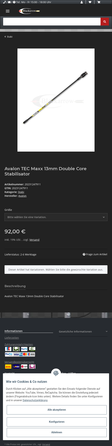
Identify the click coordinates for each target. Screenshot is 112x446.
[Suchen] (52, 22)
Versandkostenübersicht (19, 362)
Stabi (21, 192)
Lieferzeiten (12, 337)
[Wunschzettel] (90, 2)
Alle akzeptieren (56, 409)
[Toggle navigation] (7, 11)
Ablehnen (56, 432)
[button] (82, 2)
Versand (34, 239)
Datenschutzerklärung (35, 400)
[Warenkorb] (98, 2)
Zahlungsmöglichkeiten (19, 344)
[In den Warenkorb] (7, 46)
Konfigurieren (56, 421)
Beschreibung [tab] (15, 286)
